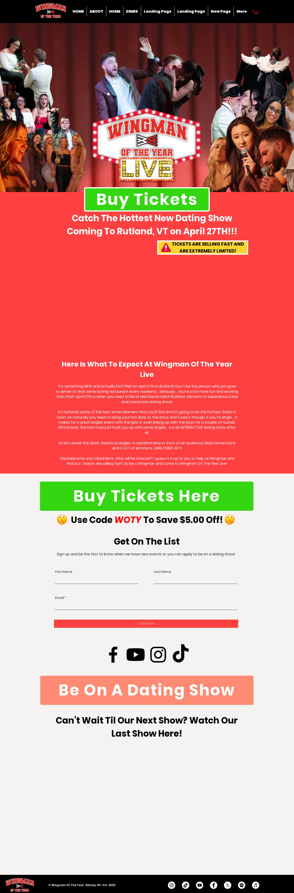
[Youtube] (135, 654)
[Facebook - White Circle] (213, 885)
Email (59, 597)
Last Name (162, 571)
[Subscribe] (146, 624)
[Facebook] (113, 654)
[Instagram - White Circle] (171, 885)
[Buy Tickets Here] (146, 496)
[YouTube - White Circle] (199, 885)
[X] (227, 885)
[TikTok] (180, 654)
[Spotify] (241, 885)
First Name (63, 571)
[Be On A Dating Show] (147, 690)
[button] (255, 11)
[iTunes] (255, 885)
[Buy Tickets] (147, 199)
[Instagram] (158, 654)
